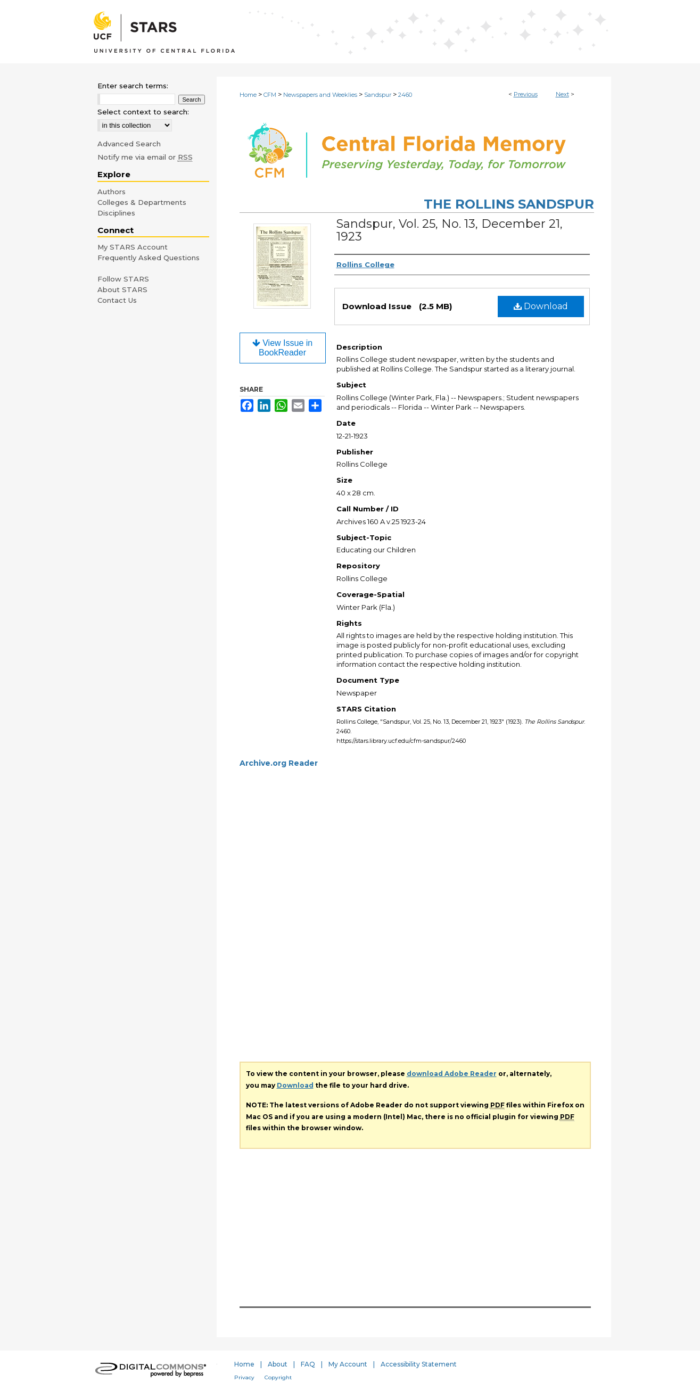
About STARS (122, 289)
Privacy (244, 1377)
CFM (269, 94)
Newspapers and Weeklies (320, 94)
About (277, 1364)
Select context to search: (143, 111)
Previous (526, 94)
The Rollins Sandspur (509, 204)
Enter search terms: (132, 85)
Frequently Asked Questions (148, 257)
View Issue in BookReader (282, 347)
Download (541, 306)
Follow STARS (123, 279)
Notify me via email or (145, 157)
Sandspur (377, 94)
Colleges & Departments (141, 202)
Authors (111, 191)
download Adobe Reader (452, 1074)
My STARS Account (132, 247)
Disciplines (116, 213)
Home (248, 94)
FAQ (308, 1364)
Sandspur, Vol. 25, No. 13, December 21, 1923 (449, 230)
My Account (347, 1364)
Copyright (278, 1377)
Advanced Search (129, 143)
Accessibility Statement (419, 1364)
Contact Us (117, 300)
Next (562, 94)
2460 (405, 94)
